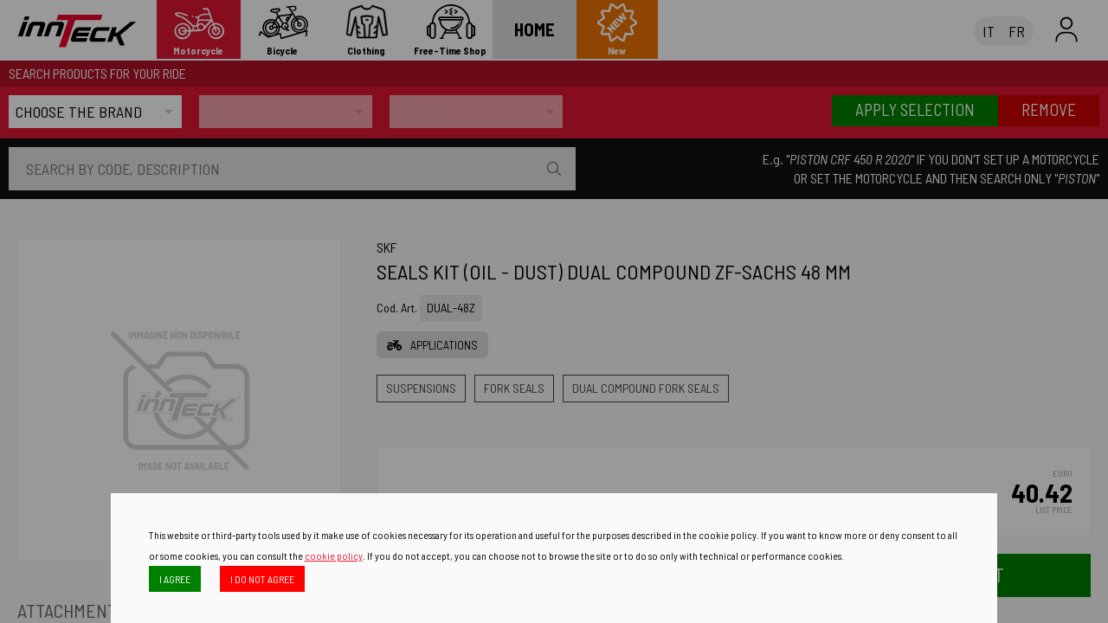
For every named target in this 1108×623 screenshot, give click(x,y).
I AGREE (174, 579)
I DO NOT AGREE (262, 579)
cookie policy (334, 555)
